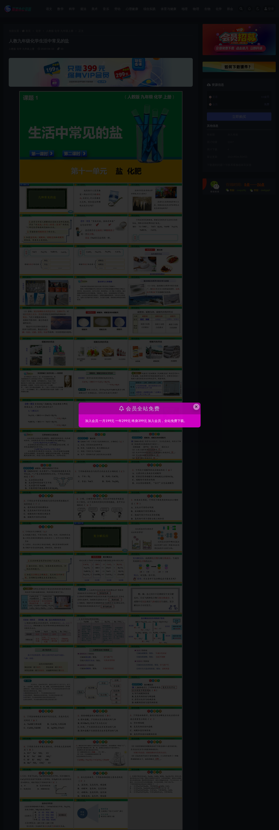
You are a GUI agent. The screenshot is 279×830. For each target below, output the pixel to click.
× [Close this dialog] (196, 407)
